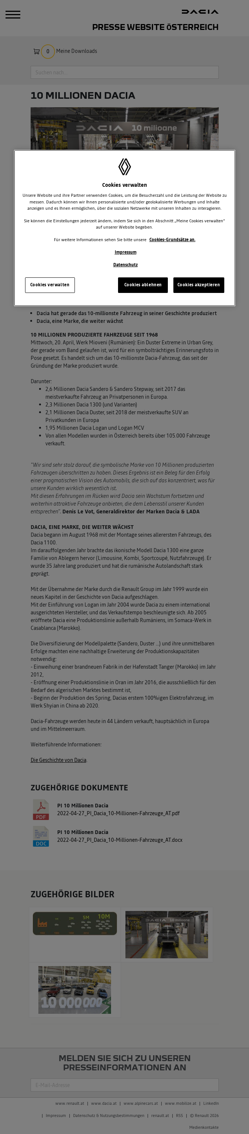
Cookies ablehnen (143, 285)
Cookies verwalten (50, 285)
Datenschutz (125, 265)
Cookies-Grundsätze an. (172, 240)
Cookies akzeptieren (198, 285)
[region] (124, 228)
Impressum (125, 252)
